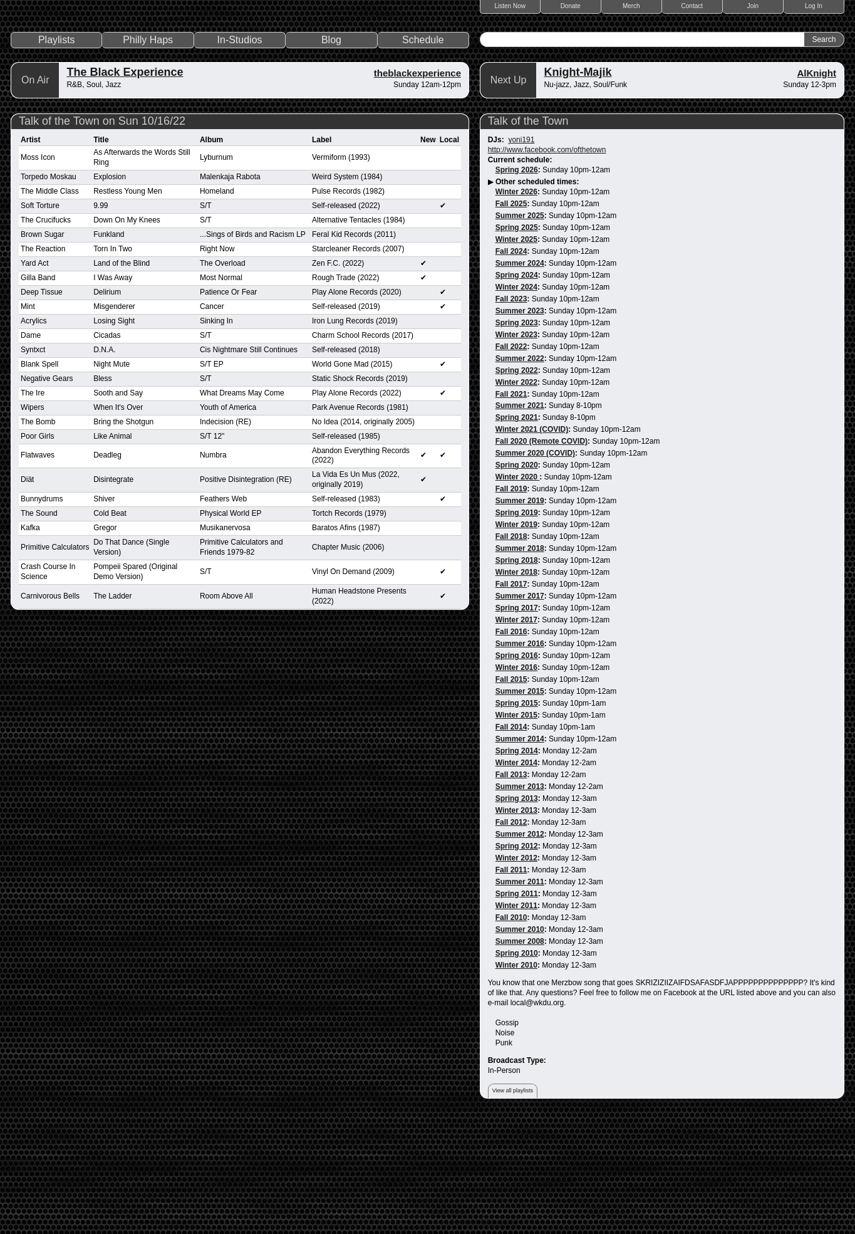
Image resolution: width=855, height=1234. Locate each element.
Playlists (56, 154)
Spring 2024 (516, 389)
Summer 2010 (519, 1043)
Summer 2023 (519, 425)
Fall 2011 (511, 984)
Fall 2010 (511, 1031)
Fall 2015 (511, 793)
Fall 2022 (511, 460)
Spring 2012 (516, 960)
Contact (692, 6)
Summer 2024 (519, 377)
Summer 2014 (519, 853)
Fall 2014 (511, 841)
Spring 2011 (516, 1007)
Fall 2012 (511, 936)
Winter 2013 (516, 924)
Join (753, 6)
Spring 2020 (516, 579)
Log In (813, 6)
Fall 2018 (511, 651)
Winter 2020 (517, 591)
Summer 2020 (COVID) (535, 567)
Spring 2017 (516, 722)
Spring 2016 (516, 769)
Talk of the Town (528, 235)
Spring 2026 (516, 284)
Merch (631, 6)
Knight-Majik (577, 186)
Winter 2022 (516, 496)
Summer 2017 (519, 710)
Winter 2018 (516, 686)
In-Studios (239, 154)
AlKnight (816, 187)
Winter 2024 (516, 401)
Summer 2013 (519, 900)
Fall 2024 (511, 365)
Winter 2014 (516, 876)
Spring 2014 (516, 864)
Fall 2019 (511, 603)
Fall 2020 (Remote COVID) (541, 556)
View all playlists (512, 1204)
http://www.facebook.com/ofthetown (547, 263)
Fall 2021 (511, 508)
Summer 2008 (519, 1055)
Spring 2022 (516, 484)
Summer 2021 (519, 520)
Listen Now (510, 6)
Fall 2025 (511, 317)
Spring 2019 (516, 627)
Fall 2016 (511, 746)
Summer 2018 (519, 663)
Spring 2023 (516, 436)
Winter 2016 (516, 781)
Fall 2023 (511, 413)
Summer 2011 (519, 995)
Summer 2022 (519, 472)
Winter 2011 (516, 1019)
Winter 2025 (516, 353)
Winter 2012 (516, 972)
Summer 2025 (519, 329)
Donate (571, 6)
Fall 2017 (511, 698)
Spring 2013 (516, 912)
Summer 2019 (519, 615)
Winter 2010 (516, 1079)
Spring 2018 (516, 675)
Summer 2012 (519, 948)
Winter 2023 (516, 448)
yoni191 (521, 253)
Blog (331, 154)
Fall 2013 (511, 888)
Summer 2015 (519, 805)
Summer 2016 (519, 758)
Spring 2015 (516, 817)
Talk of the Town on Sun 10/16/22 (102, 235)
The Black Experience (124, 186)
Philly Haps (148, 154)
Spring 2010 (516, 1067)
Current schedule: (520, 273)
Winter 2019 (516, 639)
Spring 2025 (516, 341)
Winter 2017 (516, 734)
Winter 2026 (516, 305)
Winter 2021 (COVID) (532, 544)
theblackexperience (417, 187)
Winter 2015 (516, 829)
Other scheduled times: (537, 295)
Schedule (423, 154)
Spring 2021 (516, 532)
